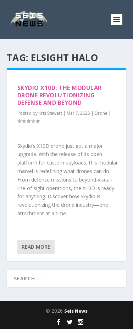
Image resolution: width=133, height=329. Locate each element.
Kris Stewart (50, 113)
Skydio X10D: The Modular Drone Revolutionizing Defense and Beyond (59, 95)
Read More (36, 246)
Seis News (76, 311)
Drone (101, 113)
